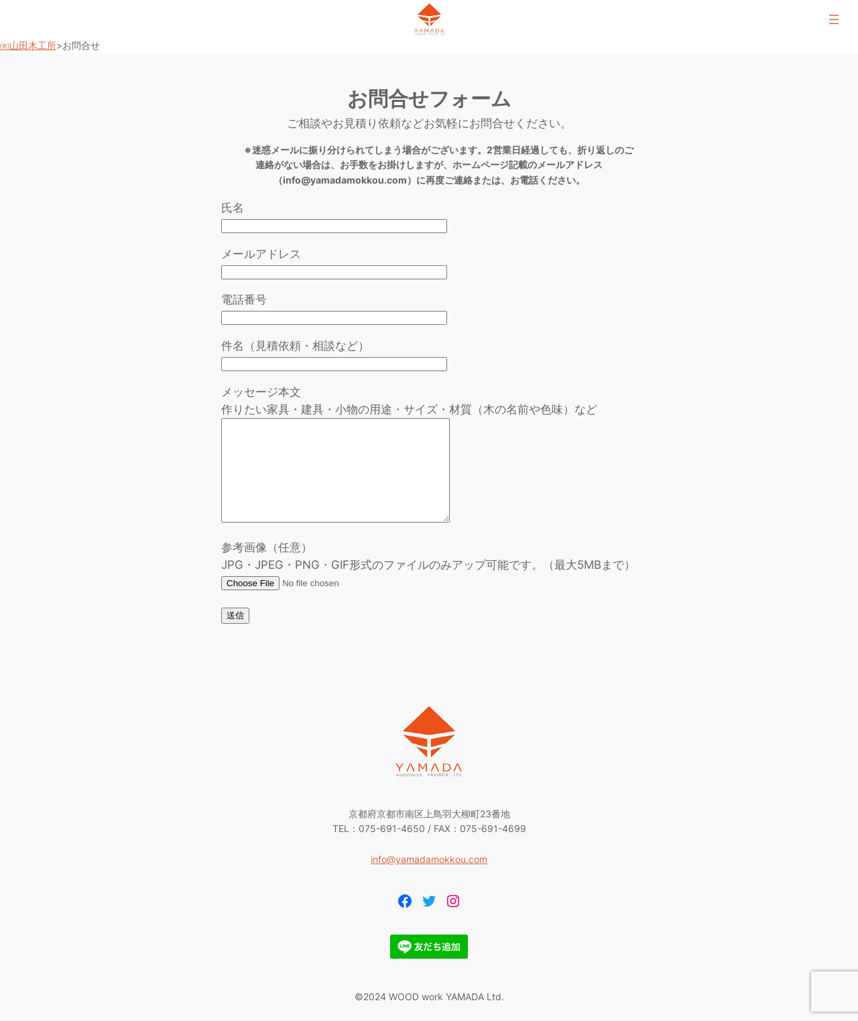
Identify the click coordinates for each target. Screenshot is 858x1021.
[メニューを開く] (834, 19)
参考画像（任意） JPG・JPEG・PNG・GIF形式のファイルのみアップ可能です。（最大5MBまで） (428, 585)
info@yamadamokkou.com (429, 879)
